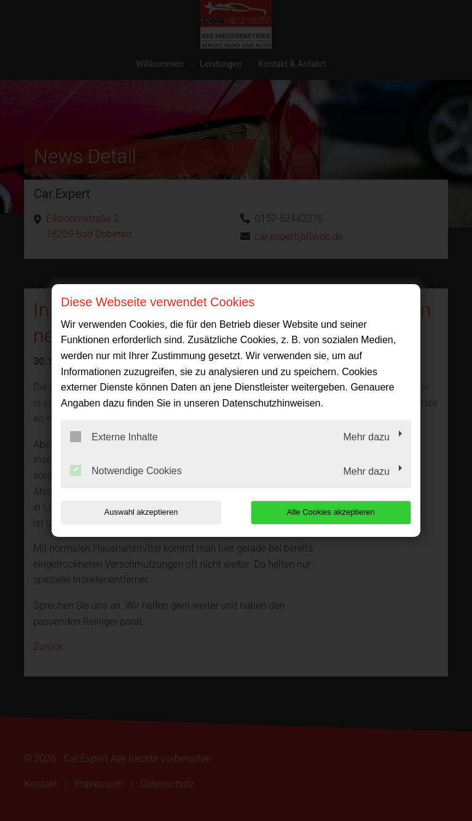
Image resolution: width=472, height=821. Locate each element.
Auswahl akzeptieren (139, 512)
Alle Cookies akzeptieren (332, 512)
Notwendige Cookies (126, 470)
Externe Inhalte (114, 436)
